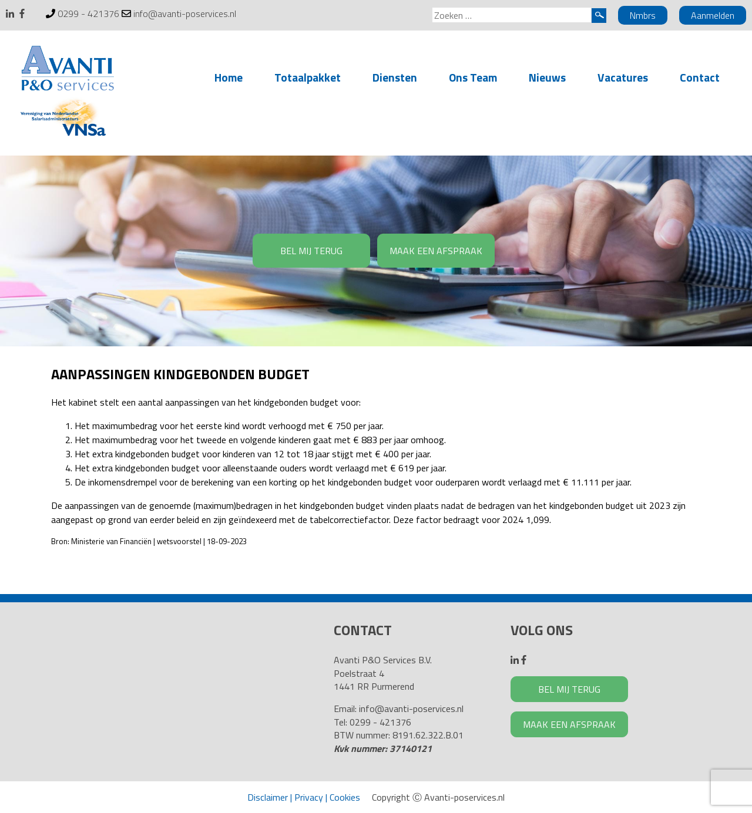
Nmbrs (643, 15)
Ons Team (473, 77)
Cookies (345, 797)
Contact (700, 77)
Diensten (394, 77)
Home (228, 77)
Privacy (308, 797)
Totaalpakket (307, 77)
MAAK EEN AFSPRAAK (436, 251)
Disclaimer (267, 797)
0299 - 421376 (88, 13)
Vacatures (622, 77)
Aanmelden (712, 15)
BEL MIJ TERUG (311, 251)
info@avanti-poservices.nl (184, 13)
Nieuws (547, 77)
